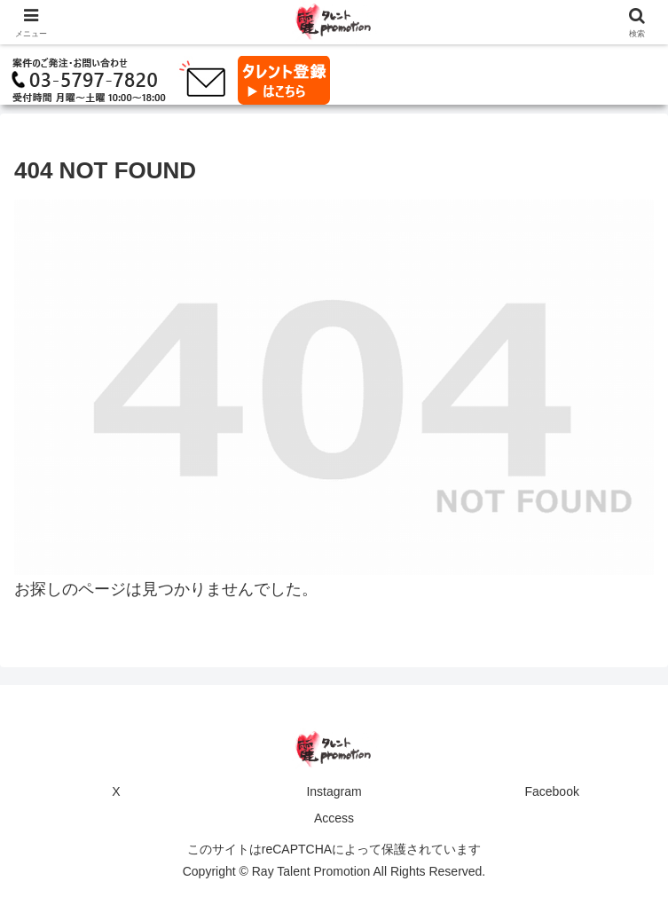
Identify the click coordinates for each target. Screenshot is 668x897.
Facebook (551, 791)
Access (334, 818)
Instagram (333, 791)
